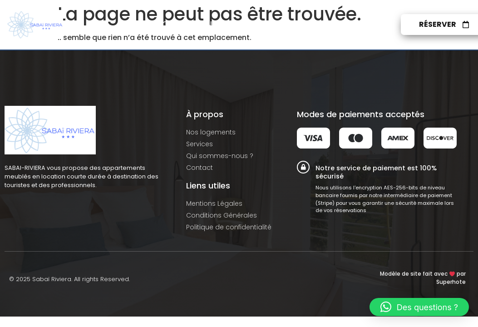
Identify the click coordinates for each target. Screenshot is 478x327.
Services (257, 24)
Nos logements (189, 24)
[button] (419, 307)
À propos (311, 24)
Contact (368, 24)
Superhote (451, 282)
